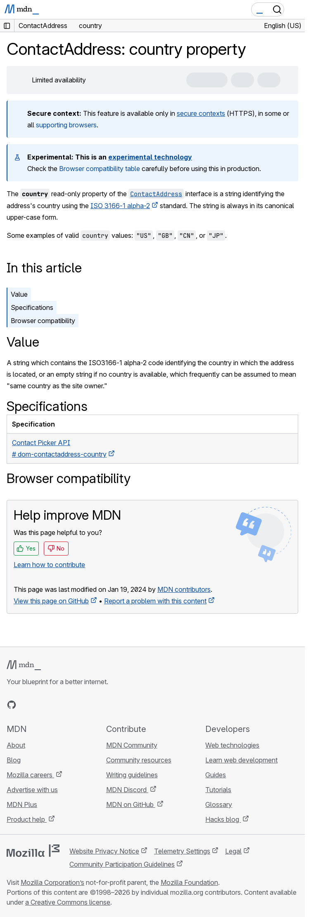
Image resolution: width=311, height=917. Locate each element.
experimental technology (150, 157)
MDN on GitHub (130, 804)
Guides (215, 775)
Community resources (138, 760)
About (16, 745)
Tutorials (218, 790)
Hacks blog (223, 819)
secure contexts (201, 113)
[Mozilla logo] (33, 850)
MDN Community (131, 745)
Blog (14, 760)
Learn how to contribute (49, 565)
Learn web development (241, 760)
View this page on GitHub (51, 601)
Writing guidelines (132, 775)
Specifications (32, 307)
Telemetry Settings (182, 851)
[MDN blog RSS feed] (71, 705)
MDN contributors (184, 589)
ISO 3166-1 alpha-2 (120, 206)
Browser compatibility (43, 321)
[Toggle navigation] (295, 9)
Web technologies (232, 745)
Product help (27, 819)
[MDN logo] (24, 665)
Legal (233, 851)
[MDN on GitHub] (12, 705)
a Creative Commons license (67, 902)
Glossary (218, 804)
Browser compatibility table (99, 168)
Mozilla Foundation (189, 882)
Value (19, 294)
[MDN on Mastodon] (56, 705)
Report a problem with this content (155, 601)
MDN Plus (22, 804)
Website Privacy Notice (104, 851)
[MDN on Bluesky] (26, 705)
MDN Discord (127, 790)
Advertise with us (32, 790)
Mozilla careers (30, 775)
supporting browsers (66, 125)
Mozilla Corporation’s (52, 882)
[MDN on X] (41, 705)
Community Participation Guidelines (122, 864)
